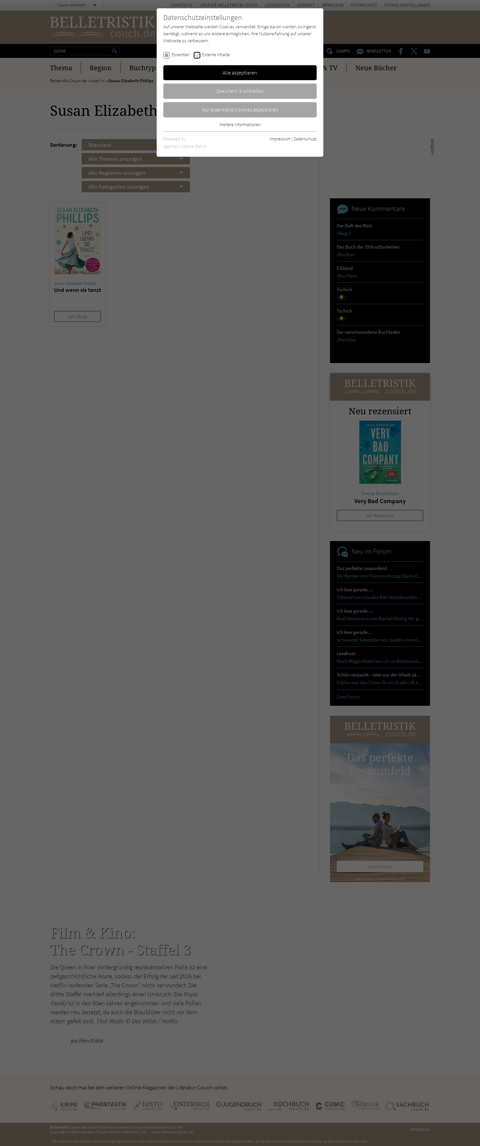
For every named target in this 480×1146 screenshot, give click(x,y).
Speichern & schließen (240, 91)
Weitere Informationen (240, 124)
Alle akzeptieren (240, 72)
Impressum (280, 139)
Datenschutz (305, 139)
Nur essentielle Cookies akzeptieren (240, 109)
